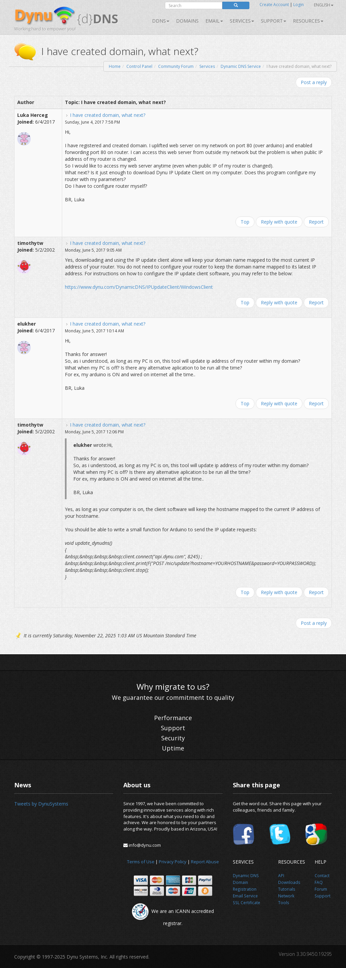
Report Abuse (205, 862)
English (323, 5)
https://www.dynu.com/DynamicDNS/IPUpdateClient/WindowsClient (139, 287)
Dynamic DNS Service (241, 66)
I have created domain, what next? (107, 115)
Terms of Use (140, 862)
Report (316, 222)
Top (245, 222)
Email (214, 21)
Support (273, 21)
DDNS (160, 21)
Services (207, 66)
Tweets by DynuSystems (41, 803)
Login (298, 4)
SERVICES (242, 21)
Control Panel (139, 66)
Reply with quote (279, 222)
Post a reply (314, 82)
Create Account (274, 4)
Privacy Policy (173, 862)
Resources (308, 21)
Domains (187, 21)
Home (115, 66)
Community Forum (176, 66)
